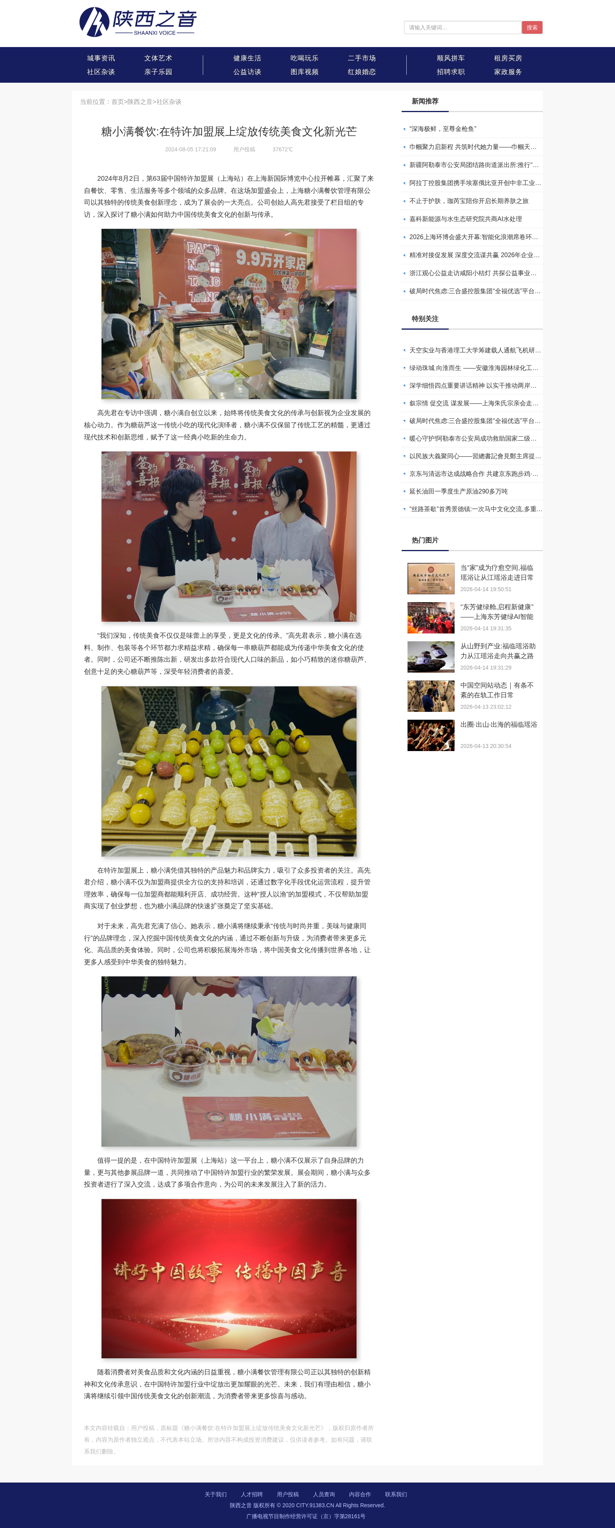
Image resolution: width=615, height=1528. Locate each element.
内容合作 (360, 1494)
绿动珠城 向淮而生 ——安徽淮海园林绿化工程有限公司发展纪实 (499, 368)
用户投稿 (288, 1494)
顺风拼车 (451, 58)
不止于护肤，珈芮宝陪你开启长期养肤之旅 (469, 201)
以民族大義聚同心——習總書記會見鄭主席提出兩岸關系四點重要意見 (506, 456)
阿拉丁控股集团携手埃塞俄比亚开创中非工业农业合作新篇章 (494, 183)
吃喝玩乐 (305, 58)
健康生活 (247, 58)
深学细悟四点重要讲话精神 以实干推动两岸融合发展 (482, 385)
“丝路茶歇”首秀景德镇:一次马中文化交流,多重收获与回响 (488, 509)
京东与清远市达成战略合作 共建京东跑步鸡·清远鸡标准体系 (492, 473)
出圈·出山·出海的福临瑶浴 (498, 724)
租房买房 (508, 58)
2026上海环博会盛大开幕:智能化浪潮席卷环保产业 (480, 237)
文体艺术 (158, 58)
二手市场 (362, 58)
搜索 (532, 27)
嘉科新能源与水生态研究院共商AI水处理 (465, 219)
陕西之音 (140, 101)
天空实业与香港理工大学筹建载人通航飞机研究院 (478, 350)
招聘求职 (451, 72)
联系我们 (396, 1494)
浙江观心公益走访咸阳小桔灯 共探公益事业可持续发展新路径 (494, 273)
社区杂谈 (101, 72)
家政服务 (508, 72)
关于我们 (216, 1494)
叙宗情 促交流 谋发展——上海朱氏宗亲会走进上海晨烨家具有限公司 (505, 403)
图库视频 (305, 72)
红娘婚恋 (362, 72)
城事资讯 (101, 58)
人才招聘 (252, 1494)
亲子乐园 (158, 72)
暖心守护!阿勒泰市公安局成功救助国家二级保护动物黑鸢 (488, 438)
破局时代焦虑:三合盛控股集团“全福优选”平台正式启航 (484, 291)
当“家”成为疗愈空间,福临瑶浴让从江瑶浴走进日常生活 (497, 577)
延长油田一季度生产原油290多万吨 (458, 491)
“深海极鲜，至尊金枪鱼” (443, 128)
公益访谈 (247, 72)
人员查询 (324, 1494)
